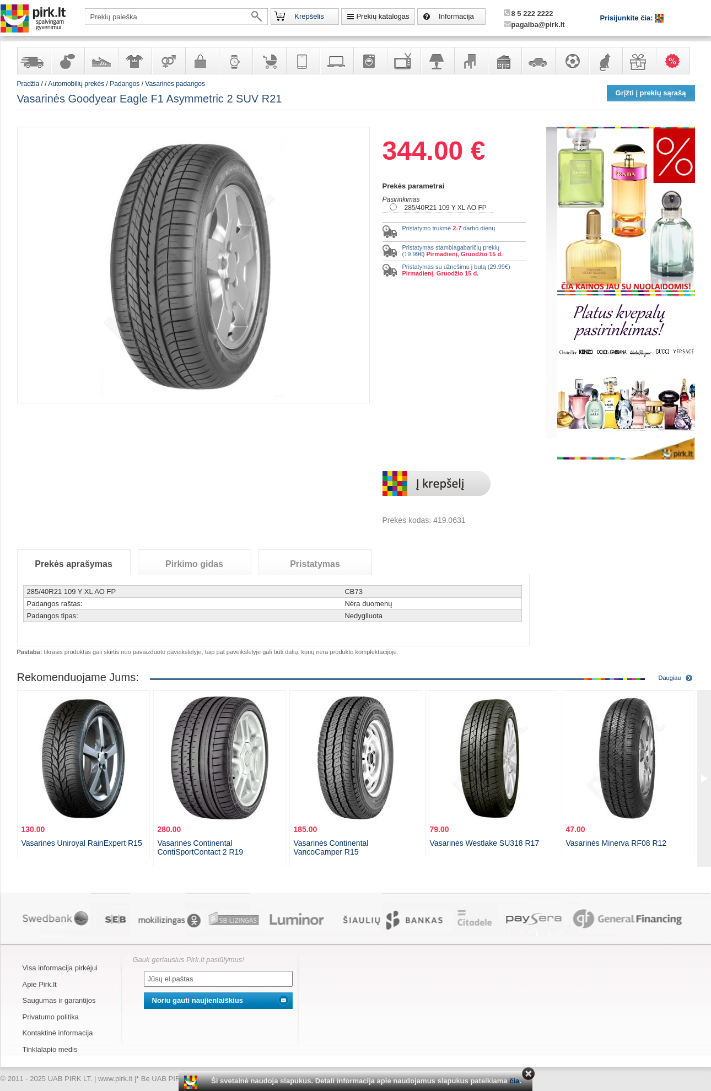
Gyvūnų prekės (605, 60)
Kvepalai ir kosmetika (67, 60)
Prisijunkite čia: (627, 18)
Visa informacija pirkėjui (60, 968)
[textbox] (176, 16)
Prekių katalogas (382, 16)
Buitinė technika (370, 60)
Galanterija (202, 60)
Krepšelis (309, 16)
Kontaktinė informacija (58, 1033)
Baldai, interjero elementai (471, 60)
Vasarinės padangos (175, 84)
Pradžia (28, 84)
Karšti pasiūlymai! (676, 60)
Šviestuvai (437, 60)
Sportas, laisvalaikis (572, 60)
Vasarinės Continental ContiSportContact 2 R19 (201, 847)
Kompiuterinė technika (336, 60)
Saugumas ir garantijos (59, 1000)
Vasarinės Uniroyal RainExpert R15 (81, 843)
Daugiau (670, 677)
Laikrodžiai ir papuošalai (235, 60)
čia (514, 1081)
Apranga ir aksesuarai (134, 60)
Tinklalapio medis (50, 1049)
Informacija (456, 16)
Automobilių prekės (538, 60)
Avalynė (101, 60)
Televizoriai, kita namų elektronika (403, 60)
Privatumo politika (51, 1017)
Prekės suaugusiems (168, 60)
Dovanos (639, 60)
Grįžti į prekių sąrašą (651, 93)
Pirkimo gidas (194, 564)
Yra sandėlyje (34, 60)
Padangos (124, 84)
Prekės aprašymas (73, 564)
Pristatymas (315, 564)
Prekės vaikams (269, 60)
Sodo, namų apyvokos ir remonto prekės (504, 60)
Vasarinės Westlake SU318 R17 (485, 843)
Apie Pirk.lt (40, 984)
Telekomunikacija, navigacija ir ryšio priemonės (303, 60)
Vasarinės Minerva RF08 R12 (616, 843)
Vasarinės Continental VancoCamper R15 (331, 847)
